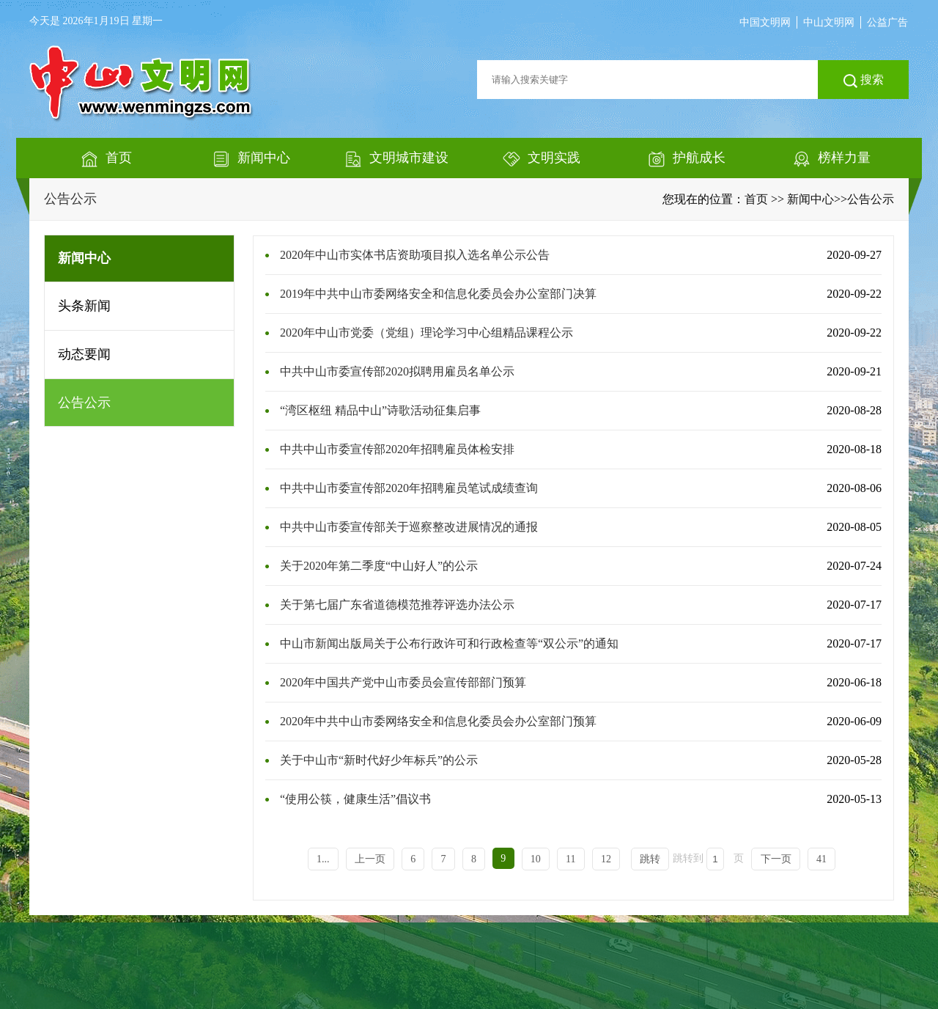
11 (570, 859)
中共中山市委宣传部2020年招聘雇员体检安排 (397, 449)
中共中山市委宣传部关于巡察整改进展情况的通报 (409, 527)
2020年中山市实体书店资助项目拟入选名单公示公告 (415, 255)
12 (606, 859)
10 (536, 859)
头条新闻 (84, 305)
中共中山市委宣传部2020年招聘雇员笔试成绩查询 (409, 488)
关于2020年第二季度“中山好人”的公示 (379, 565)
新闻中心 (810, 199)
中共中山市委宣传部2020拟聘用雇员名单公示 (397, 371)
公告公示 (70, 198)
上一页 (370, 859)
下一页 (776, 859)
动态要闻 (84, 354)
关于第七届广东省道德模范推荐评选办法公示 (397, 604)
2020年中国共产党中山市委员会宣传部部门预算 (403, 682)
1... (323, 859)
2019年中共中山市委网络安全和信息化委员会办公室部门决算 (438, 293)
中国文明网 (765, 22)
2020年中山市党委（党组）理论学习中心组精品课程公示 (426, 332)
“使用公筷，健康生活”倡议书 (355, 799)
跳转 (650, 859)
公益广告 (887, 22)
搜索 (863, 80)
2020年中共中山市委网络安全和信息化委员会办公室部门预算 (438, 721)
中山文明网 (828, 22)
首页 (756, 199)
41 (821, 859)
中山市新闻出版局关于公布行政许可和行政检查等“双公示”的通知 (449, 643)
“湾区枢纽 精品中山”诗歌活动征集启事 (380, 410)
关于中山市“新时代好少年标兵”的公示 (379, 760)
